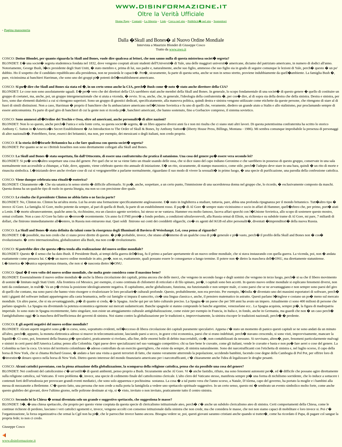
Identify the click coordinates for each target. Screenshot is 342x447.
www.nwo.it (177, 49)
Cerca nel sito (176, 21)
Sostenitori (220, 21)
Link (163, 21)
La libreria (150, 21)
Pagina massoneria (17, 30)
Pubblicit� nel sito (199, 21)
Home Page (122, 21)
